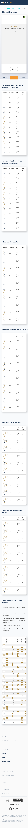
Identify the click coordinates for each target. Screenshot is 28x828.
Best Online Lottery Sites (10, 741)
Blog (3, 757)
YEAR (13, 77)
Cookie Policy (5, 789)
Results (14, 8)
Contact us (5, 782)
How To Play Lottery (7, 771)
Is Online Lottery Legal (8, 775)
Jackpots (5, 749)
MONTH (5, 77)
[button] (25, 2)
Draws (4, 753)
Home (8, 8)
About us (4, 779)
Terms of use (5, 786)
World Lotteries (7, 745)
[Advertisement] (14, 49)
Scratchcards (6, 761)
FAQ (3, 768)
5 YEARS (23, 77)
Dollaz (18, 8)
